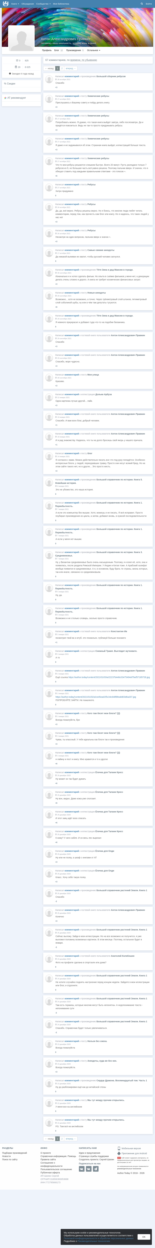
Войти (149, 4)
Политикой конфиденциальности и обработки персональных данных (98, 1238)
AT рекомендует (16, 97)
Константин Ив (119, 631)
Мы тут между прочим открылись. (106, 1100)
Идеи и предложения (89, 1153)
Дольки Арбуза (103, 394)
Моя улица (93, 374)
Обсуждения (28, 4)
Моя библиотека (61, 4)
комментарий (72, 76)
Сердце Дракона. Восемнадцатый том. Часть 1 (122, 1080)
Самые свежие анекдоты (100, 250)
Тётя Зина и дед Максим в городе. (115, 270)
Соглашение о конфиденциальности (52, 1164)
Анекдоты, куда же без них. (102, 1061)
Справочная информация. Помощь (58, 1156)
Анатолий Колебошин (122, 956)
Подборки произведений (14, 1153)
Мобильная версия (129, 1148)
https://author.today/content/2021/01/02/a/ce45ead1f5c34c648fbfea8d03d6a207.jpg (96, 697)
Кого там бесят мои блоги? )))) (103, 713)
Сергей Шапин (106, 1159)
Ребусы (91, 184)
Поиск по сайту (9, 1159)
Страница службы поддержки (94, 1156)
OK (143, 1237)
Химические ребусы (98, 96)
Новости (6, 1156)
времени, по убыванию (83, 60)
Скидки (11, 83)
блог (89, 453)
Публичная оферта (50, 1172)
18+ (119, 1158)
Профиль (46, 50)
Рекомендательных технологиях (94, 1241)
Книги (15, 4)
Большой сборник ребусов (111, 76)
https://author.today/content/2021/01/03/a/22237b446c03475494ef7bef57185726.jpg (109, 677)
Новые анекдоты (96, 292)
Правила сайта (48, 1159)
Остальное (93, 50)
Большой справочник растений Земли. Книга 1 (122, 890)
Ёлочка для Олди (104, 851)
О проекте (46, 1153)
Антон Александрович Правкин (65, 39)
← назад (49, 68)
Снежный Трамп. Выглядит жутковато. (116, 651)
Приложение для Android (132, 1153)
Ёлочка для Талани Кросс (109, 772)
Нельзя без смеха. (97, 1041)
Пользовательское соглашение (56, 1169)
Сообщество (43, 4)
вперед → (71, 68)
